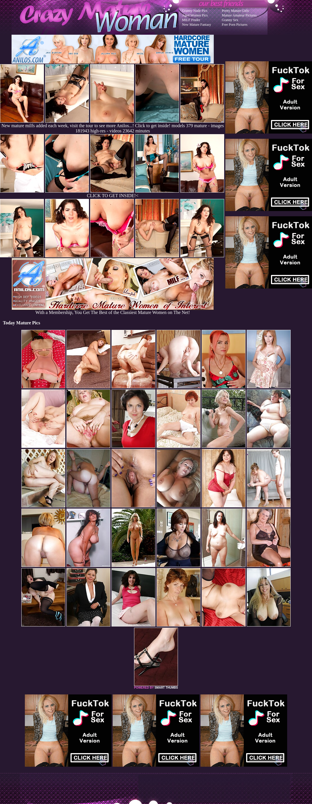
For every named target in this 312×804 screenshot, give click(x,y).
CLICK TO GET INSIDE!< (112, 195)
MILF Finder (191, 20)
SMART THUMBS (166, 687)
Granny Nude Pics (194, 11)
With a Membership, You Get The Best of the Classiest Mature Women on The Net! (113, 310)
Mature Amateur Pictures (239, 15)
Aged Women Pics (195, 15)
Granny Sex (230, 20)
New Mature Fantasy (196, 25)
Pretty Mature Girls (235, 11)
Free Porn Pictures (235, 25)
